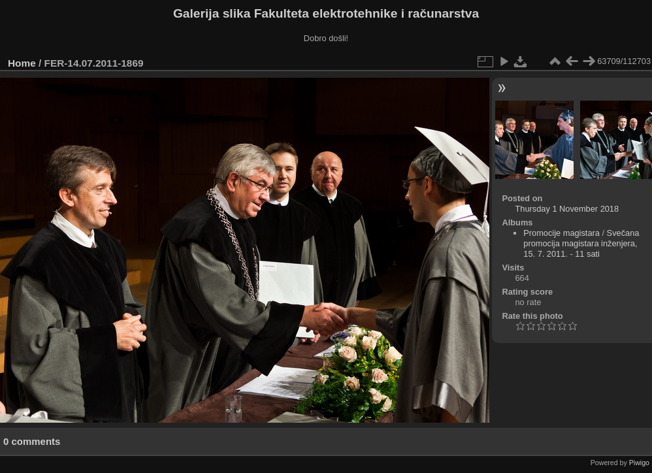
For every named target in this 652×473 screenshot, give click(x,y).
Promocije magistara (561, 233)
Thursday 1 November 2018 (567, 209)
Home (22, 63)
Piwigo (639, 462)
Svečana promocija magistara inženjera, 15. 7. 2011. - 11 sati (581, 243)
